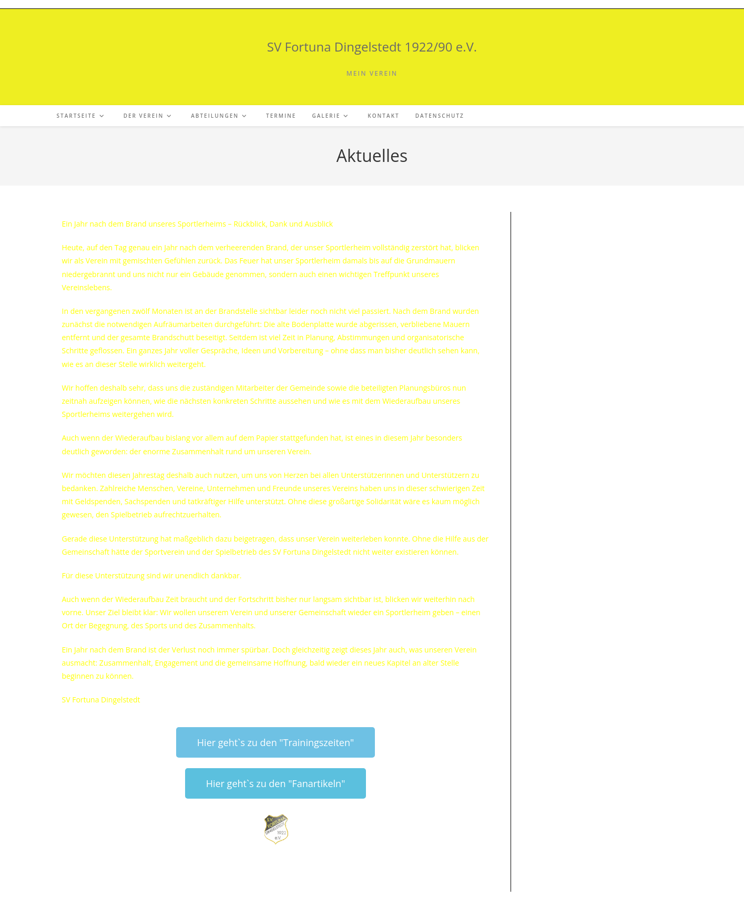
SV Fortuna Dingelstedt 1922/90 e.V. (372, 46)
